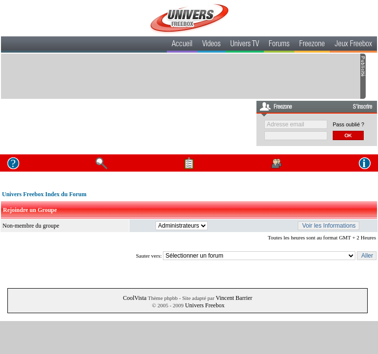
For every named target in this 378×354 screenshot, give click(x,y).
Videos (211, 45)
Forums (279, 45)
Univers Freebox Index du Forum (44, 194)
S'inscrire (362, 107)
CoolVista (135, 298)
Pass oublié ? (348, 124)
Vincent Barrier (234, 298)
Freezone (312, 45)
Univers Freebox (204, 305)
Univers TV (244, 45)
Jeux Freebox (353, 45)
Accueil (182, 45)
